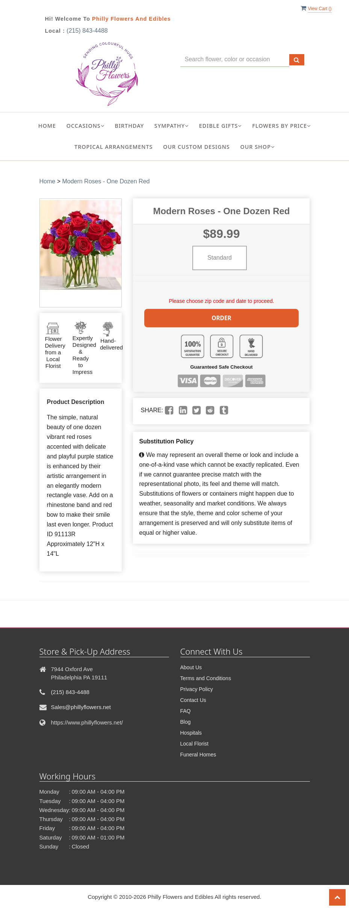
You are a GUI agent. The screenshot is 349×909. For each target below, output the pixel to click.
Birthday (129, 125)
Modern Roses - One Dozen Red (106, 181)
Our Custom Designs (196, 146)
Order (222, 317)
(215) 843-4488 (86, 30)
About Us (191, 667)
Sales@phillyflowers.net (81, 707)
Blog (185, 722)
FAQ (185, 711)
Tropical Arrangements (113, 146)
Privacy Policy (196, 689)
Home (47, 125)
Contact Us (193, 700)
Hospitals (191, 733)
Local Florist (194, 744)
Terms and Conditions (205, 678)
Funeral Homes (198, 755)
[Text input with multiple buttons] (234, 59)
